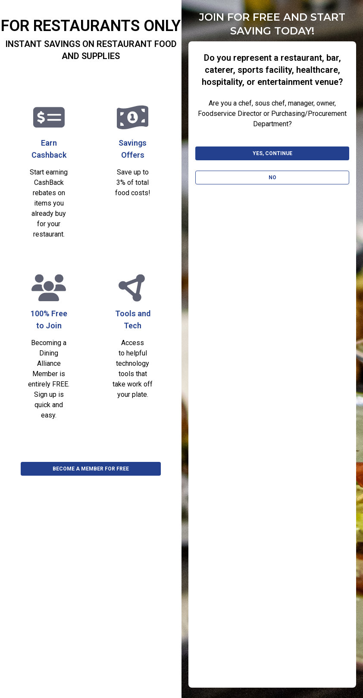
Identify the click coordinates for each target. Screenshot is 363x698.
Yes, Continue (272, 153)
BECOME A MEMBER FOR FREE (91, 469)
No (272, 177)
